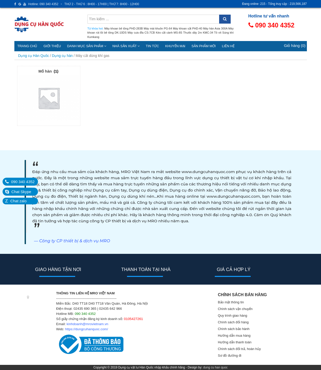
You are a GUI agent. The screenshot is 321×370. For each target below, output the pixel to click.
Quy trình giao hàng (232, 315)
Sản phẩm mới (203, 46)
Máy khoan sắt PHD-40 (187, 28)
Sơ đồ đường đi (229, 355)
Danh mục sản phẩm (86, 46)
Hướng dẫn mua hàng (234, 335)
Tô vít (217, 32)
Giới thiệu (52, 46)
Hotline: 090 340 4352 (43, 4)
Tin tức (152, 46)
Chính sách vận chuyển (235, 309)
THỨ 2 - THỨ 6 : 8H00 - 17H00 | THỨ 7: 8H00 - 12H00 (101, 4)
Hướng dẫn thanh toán (234, 342)
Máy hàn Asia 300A (215, 28)
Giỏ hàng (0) (294, 45)
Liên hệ (228, 46)
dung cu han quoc (215, 367)
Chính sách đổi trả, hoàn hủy (239, 349)
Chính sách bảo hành (233, 329)
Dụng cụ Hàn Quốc (33, 56)
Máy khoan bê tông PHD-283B (123, 28)
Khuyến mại (175, 46)
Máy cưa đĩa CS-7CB (141, 32)
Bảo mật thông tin (231, 302)
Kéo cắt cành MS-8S (169, 32)
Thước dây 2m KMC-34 (198, 32)
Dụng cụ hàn (62, 56)
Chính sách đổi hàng (233, 322)
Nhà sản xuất (126, 46)
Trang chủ (27, 46)
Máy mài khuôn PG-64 (158, 28)
